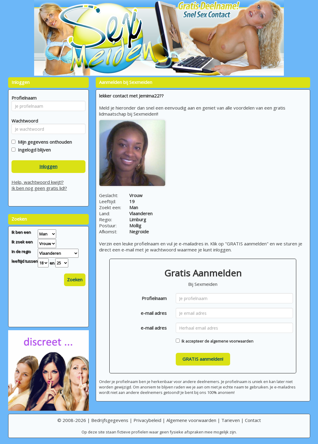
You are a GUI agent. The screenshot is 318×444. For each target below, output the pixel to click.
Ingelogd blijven (33, 150)
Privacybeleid (147, 420)
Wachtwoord (23, 121)
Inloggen (48, 166)
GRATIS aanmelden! (202, 359)
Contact (253, 420)
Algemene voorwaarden (191, 420)
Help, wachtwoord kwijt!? (37, 182)
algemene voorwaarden (231, 341)
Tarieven (230, 420)
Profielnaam (154, 298)
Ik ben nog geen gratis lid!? (39, 188)
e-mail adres (154, 313)
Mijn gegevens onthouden (43, 142)
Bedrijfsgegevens (109, 420)
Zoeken (74, 279)
